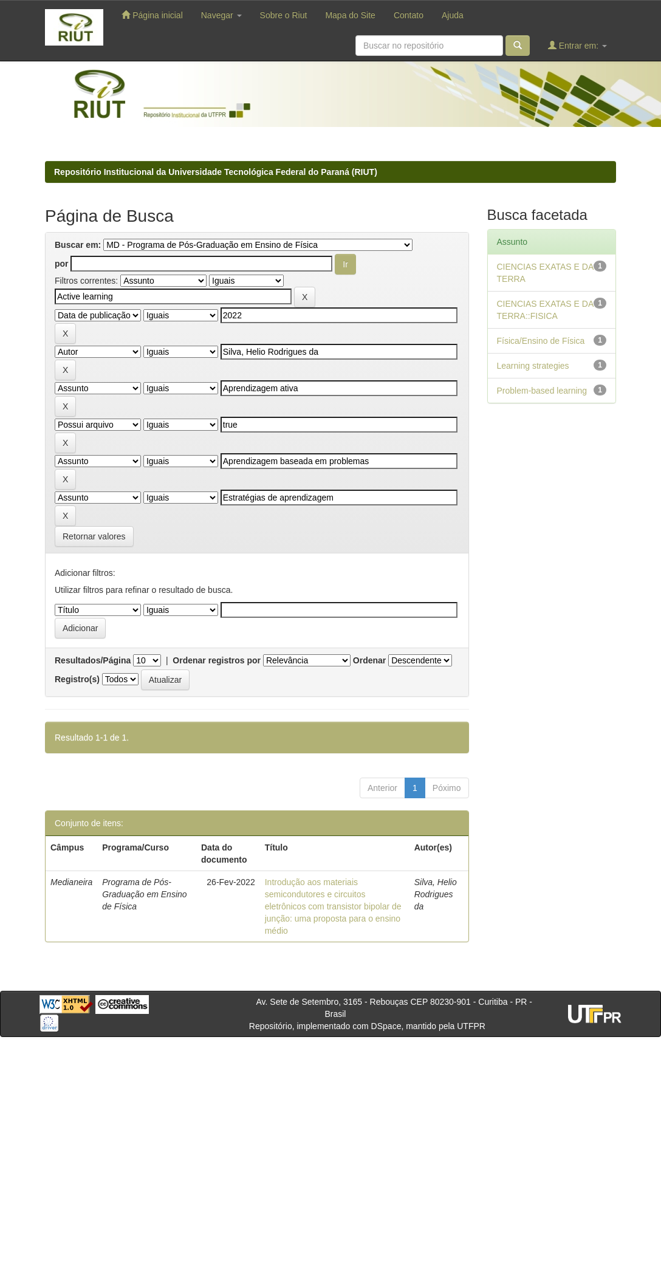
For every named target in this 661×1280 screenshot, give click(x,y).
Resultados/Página (93, 660)
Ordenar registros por (217, 660)
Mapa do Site (350, 15)
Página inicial (152, 15)
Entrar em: (577, 45)
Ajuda (453, 15)
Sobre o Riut (283, 15)
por (62, 264)
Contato (408, 15)
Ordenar (369, 660)
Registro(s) (77, 679)
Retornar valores (94, 536)
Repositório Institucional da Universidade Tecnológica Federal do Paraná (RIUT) (215, 172)
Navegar (221, 15)
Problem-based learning (542, 390)
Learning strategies (533, 366)
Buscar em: (78, 245)
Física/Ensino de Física (541, 341)
